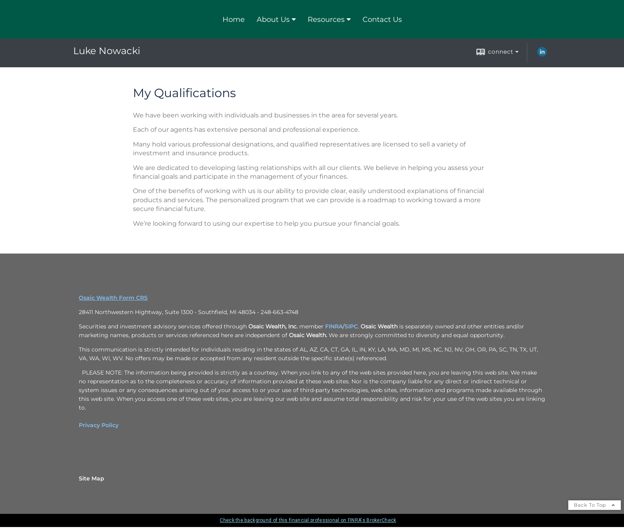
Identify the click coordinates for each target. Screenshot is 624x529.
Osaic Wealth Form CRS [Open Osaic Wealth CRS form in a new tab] (113, 297)
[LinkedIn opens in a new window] (542, 54)
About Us (273, 19)
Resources (326, 19)
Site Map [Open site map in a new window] (91, 478)
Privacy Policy (99, 425)
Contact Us (382, 19)
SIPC (351, 326)
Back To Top (594, 505)
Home (233, 19)
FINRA (334, 326)
